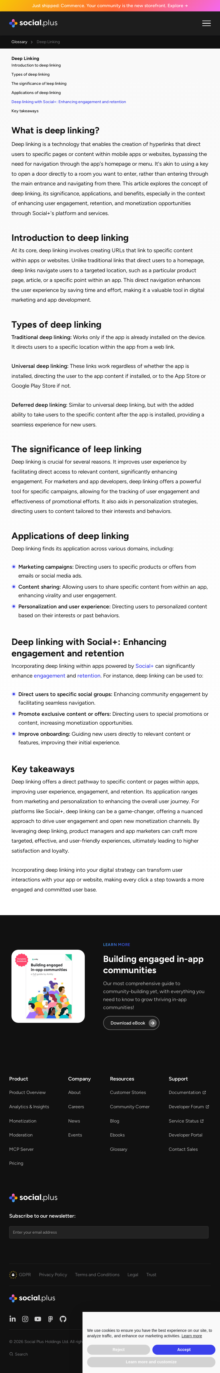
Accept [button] (184, 1349)
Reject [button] (119, 1349)
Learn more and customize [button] (151, 1362)
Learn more (192, 1336)
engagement (49, 675)
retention (89, 675)
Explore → (178, 5)
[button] (206, 23)
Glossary (19, 41)
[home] (33, 23)
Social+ (144, 666)
